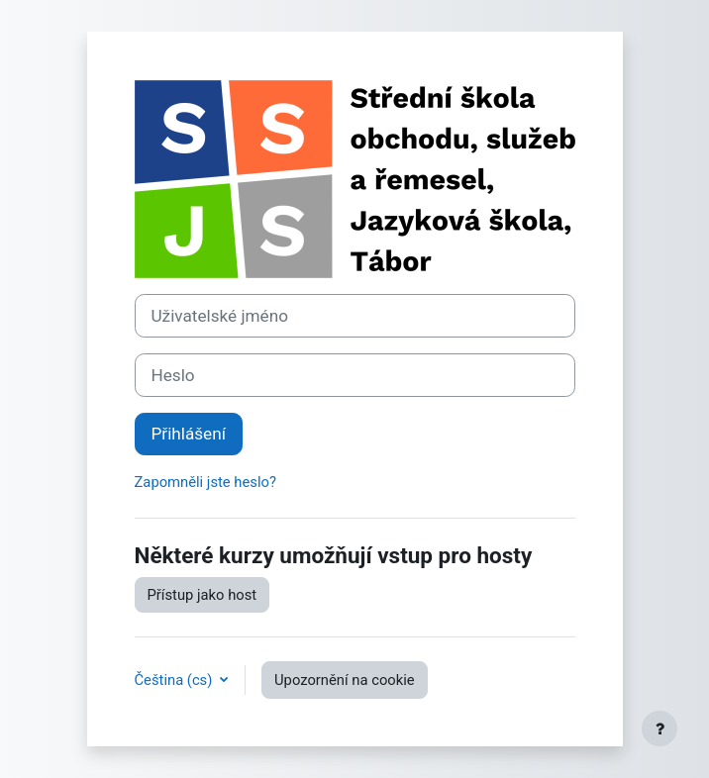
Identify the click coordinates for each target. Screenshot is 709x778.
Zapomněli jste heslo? (205, 482)
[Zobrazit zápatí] (659, 728)
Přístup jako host (202, 595)
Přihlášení (189, 433)
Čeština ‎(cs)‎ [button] (176, 680)
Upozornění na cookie (344, 680)
